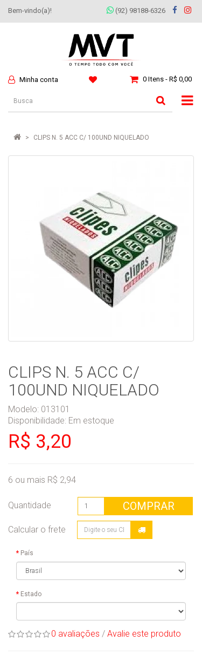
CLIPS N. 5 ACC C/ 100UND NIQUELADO (91, 137)
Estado (30, 594)
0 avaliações (75, 634)
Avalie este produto (144, 634)
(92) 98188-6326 (136, 10)
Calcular (141, 530)
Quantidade (29, 505)
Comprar (149, 506)
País (26, 553)
